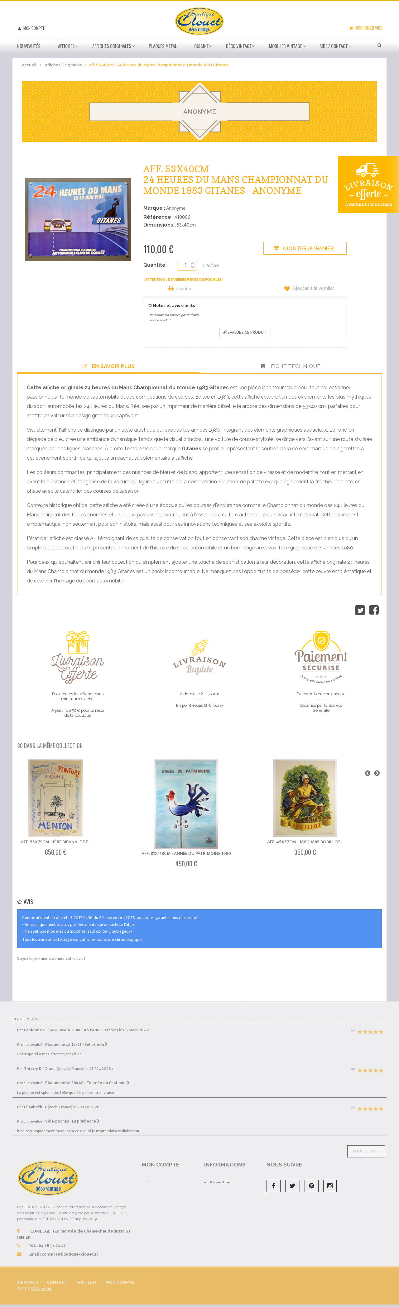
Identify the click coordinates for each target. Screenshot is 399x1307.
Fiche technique (290, 366)
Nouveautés (29, 45)
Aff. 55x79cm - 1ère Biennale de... (56, 842)
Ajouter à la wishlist (313, 288)
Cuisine (201, 45)
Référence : (158, 217)
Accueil (29, 65)
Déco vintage (239, 45)
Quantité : (155, 265)
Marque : (154, 208)
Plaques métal (163, 45)
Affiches (66, 45)
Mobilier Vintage (285, 45)
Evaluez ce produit (245, 332)
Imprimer (185, 289)
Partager (374, 610)
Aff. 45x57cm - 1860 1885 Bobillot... (305, 842)
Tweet (360, 610)
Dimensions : (159, 225)
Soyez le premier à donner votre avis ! (51, 958)
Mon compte (33, 28)
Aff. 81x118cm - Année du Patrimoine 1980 (186, 853)
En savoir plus (108, 366)
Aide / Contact (334, 45)
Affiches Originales (111, 45)
